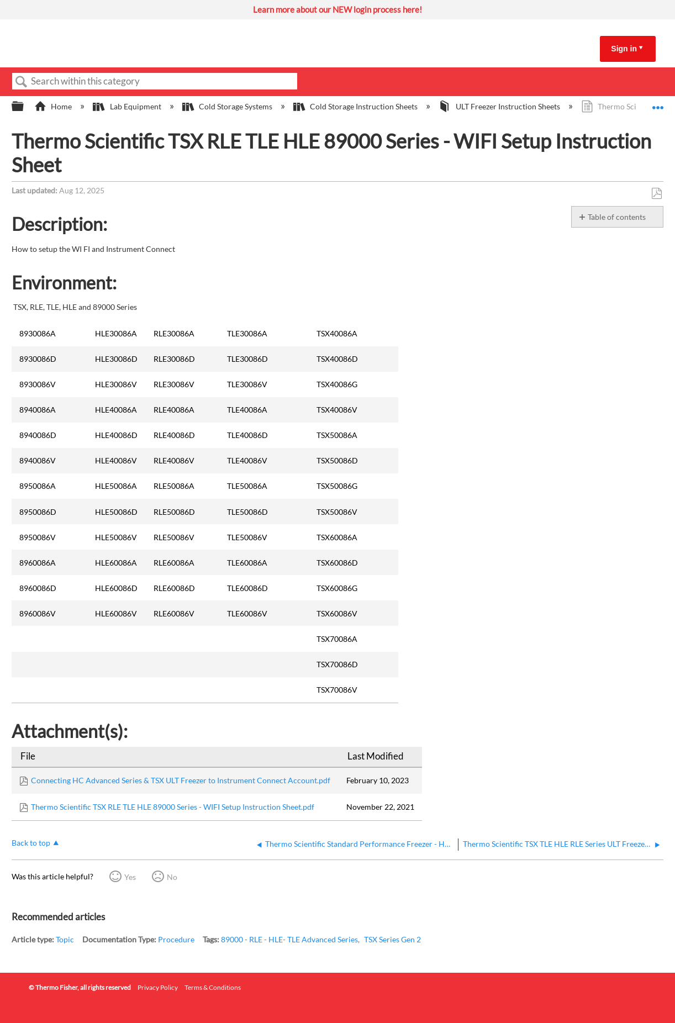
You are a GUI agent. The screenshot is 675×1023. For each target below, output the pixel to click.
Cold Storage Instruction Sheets (356, 106)
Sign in (624, 48)
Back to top (31, 842)
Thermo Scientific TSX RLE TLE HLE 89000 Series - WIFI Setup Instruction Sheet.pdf (172, 806)
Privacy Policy (158, 987)
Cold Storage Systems (228, 106)
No (172, 877)
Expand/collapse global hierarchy (25, 106)
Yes (130, 877)
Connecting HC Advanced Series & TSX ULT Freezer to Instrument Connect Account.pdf (180, 780)
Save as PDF (656, 193)
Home (53, 106)
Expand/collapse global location (658, 103)
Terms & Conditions (212, 987)
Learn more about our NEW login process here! (337, 9)
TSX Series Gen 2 (392, 939)
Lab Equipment (127, 106)
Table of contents (617, 217)
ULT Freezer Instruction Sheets (500, 106)
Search (21, 82)
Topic (65, 939)
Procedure (176, 939)
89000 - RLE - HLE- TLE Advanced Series (289, 939)
